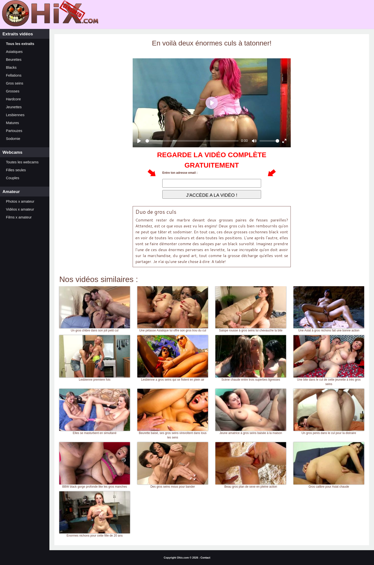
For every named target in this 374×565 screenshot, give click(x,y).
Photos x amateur (20, 201)
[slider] (192, 140)
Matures (12, 123)
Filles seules (16, 170)
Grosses (13, 91)
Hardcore (13, 99)
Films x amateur (19, 217)
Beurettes (13, 60)
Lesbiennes (15, 115)
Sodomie (13, 139)
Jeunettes (14, 107)
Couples (12, 178)
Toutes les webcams (22, 162)
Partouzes (14, 131)
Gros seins (14, 83)
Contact (205, 557)
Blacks (11, 67)
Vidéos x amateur (20, 209)
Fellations (13, 75)
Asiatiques (14, 52)
